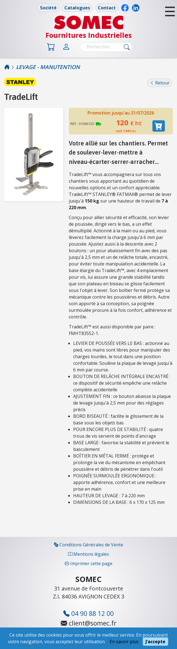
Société (48, 8)
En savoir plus (124, 642)
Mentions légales (88, 554)
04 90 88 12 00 (88, 613)
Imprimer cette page (88, 563)
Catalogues (77, 8)
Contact (107, 8)
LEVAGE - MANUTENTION (48, 67)
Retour (160, 83)
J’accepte (155, 642)
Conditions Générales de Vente (88, 545)
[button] (170, 11)
